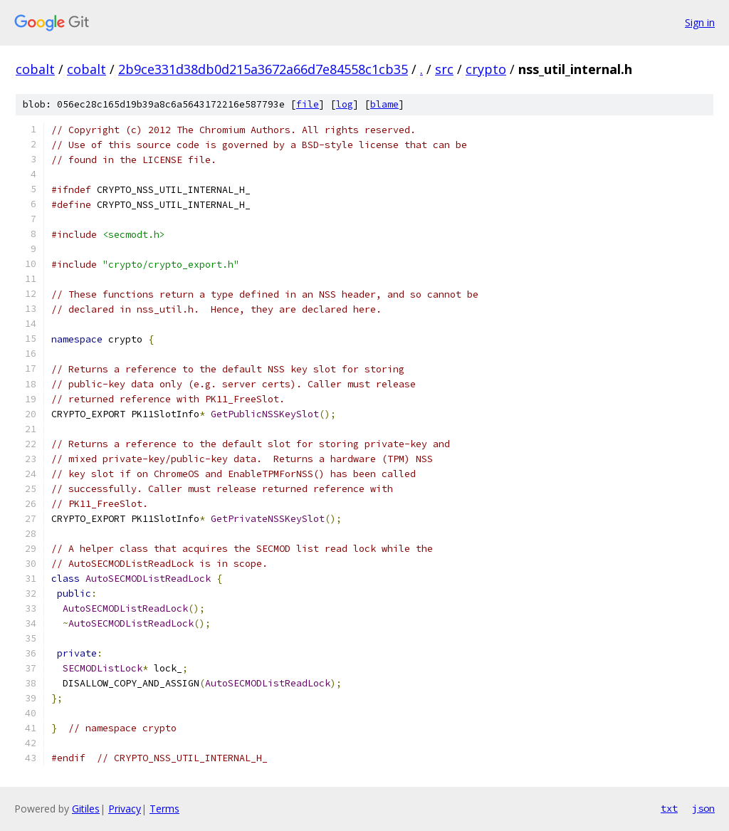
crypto (486, 69)
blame (384, 104)
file (307, 104)
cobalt (35, 69)
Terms (164, 808)
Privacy (124, 808)
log (344, 104)
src (444, 69)
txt (669, 808)
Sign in (700, 22)
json (703, 808)
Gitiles (86, 808)
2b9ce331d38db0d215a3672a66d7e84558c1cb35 (263, 69)
